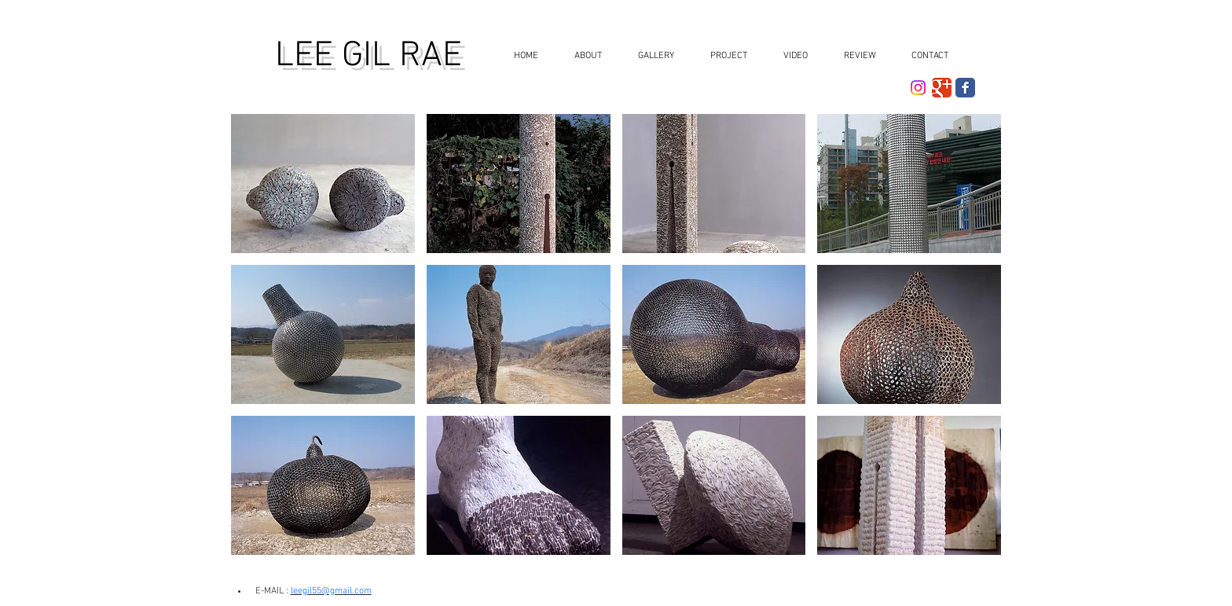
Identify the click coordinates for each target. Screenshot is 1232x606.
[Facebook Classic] (965, 87)
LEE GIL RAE (368, 56)
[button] (651, 56)
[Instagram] (918, 87)
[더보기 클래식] (942, 87)
